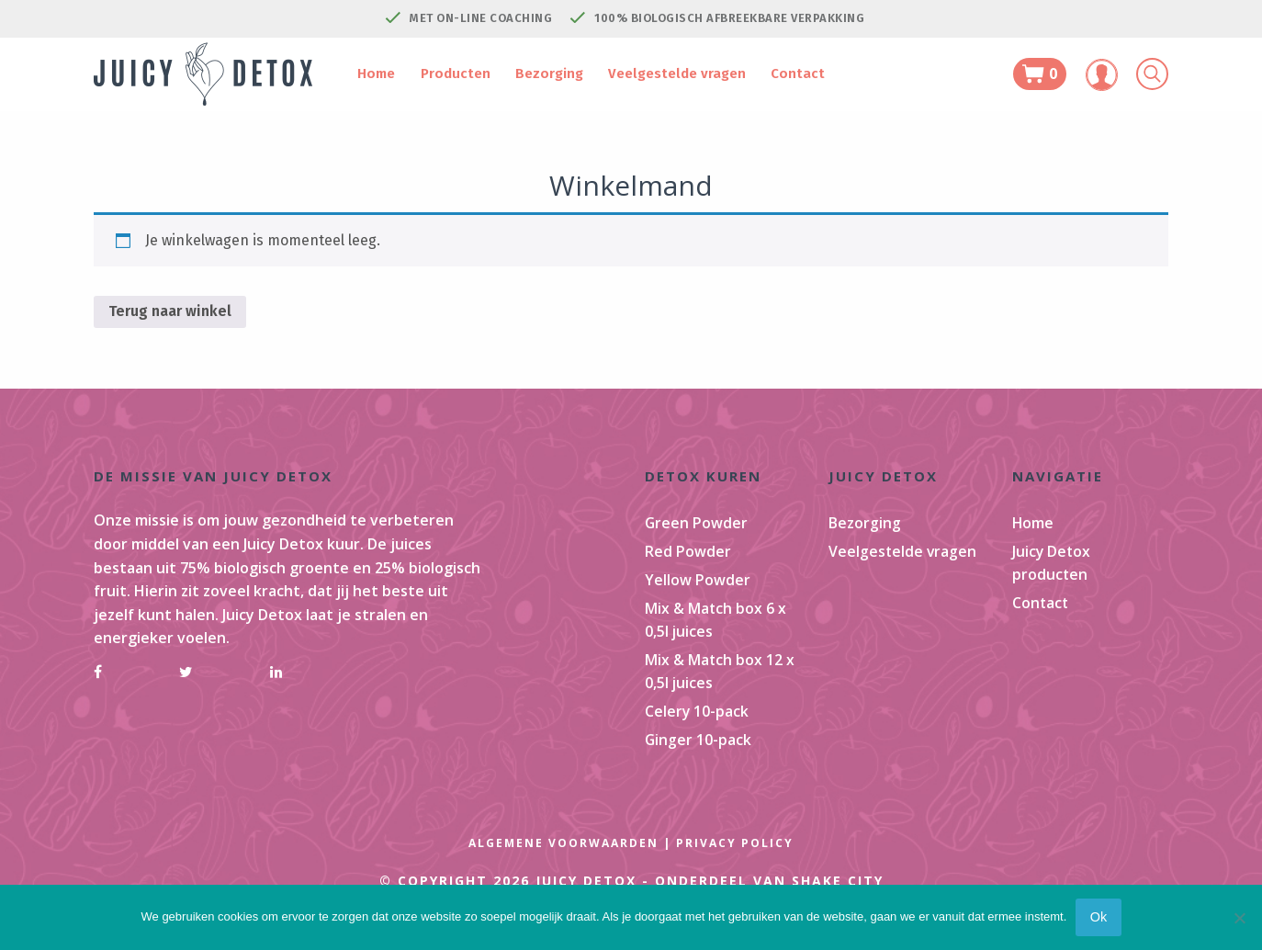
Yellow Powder (697, 586)
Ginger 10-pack (698, 756)
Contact (776, 73)
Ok (1098, 917)
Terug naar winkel (169, 311)
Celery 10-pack (697, 725)
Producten (456, 73)
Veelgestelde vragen (663, 73)
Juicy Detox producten (1052, 567)
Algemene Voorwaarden (563, 861)
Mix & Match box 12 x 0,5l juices (720, 683)
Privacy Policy (735, 861)
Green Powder (697, 524)
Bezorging (543, 73)
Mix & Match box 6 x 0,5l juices (716, 628)
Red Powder (688, 555)
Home (385, 73)
